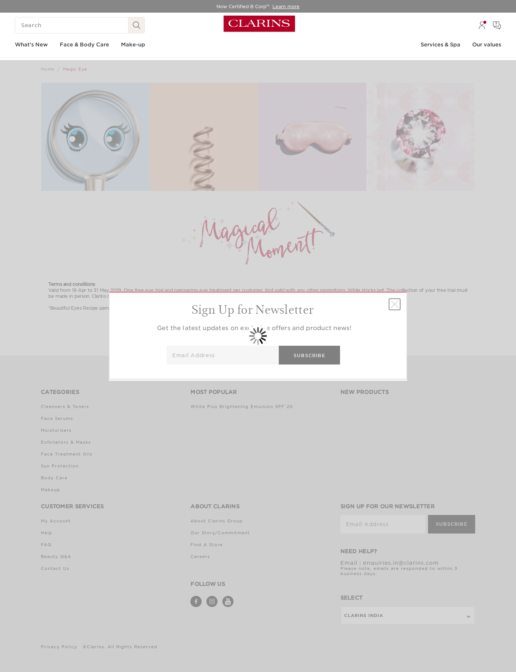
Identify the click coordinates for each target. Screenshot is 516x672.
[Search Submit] (136, 25)
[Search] (71, 25)
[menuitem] (481, 25)
